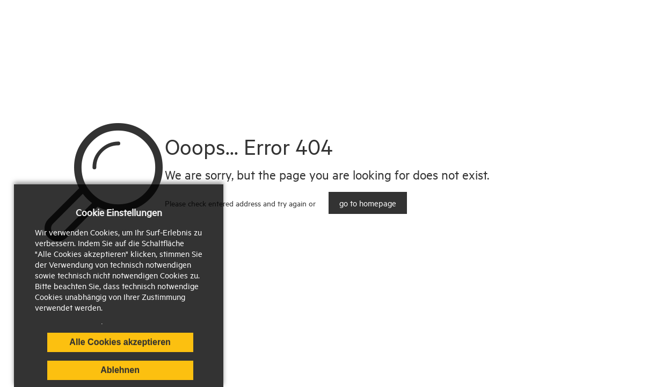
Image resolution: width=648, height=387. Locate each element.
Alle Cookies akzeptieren (120, 342)
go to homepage (367, 203)
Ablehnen (120, 370)
